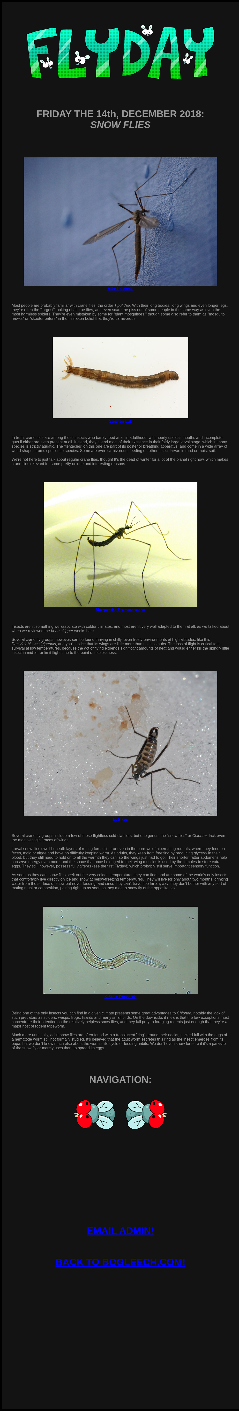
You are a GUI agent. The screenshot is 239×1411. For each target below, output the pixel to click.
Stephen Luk (120, 421)
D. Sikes (120, 819)
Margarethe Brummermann (120, 610)
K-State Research (121, 997)
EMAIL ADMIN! (120, 1230)
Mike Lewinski (120, 289)
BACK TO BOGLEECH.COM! (120, 1262)
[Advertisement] (120, 1322)
